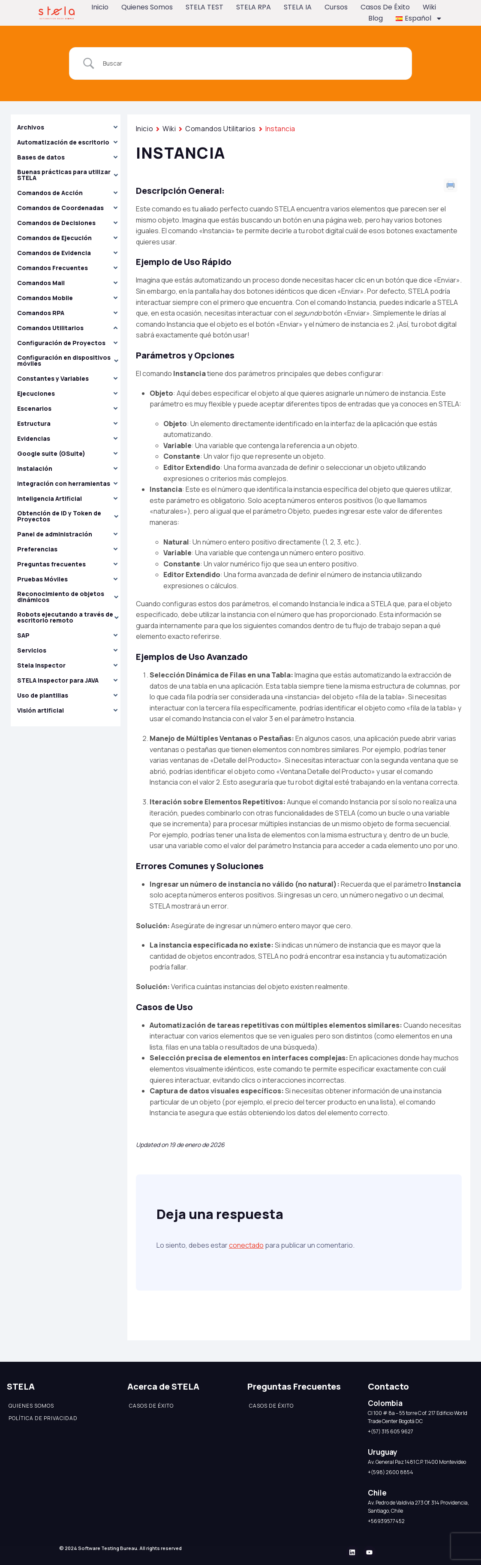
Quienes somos (147, 7)
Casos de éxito (385, 7)
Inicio (99, 7)
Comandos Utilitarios (220, 128)
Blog (375, 18)
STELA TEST (204, 7)
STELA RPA (253, 7)
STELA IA (298, 7)
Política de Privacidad (43, 1418)
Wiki (429, 7)
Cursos (336, 7)
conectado (246, 1245)
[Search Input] (251, 63)
